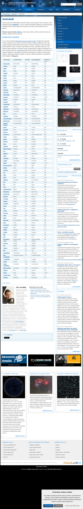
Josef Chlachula (69, 230)
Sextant (5, 243)
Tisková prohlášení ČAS (9, 445)
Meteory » (61, 34)
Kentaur (5, 97)
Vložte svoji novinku (76, 175)
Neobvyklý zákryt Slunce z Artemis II (68, 265)
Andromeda (6, 64)
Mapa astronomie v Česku (36, 454)
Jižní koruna (6, 121)
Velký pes (6, 109)
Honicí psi (6, 134)
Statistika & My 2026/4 (70, 234)
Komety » (60, 31)
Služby (51, 9)
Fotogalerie (40, 9)
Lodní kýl (5, 92)
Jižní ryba (5, 220)
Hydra (5, 163)
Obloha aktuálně (62, 17)
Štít (4, 237)
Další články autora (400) (36, 287)
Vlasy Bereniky (7, 118)
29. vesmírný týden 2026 (10, 374)
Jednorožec (6, 194)
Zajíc (4, 175)
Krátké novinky (62, 176)
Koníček (5, 146)
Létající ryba (6, 275)
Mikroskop (6, 191)
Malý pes (5, 111)
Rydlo (4, 85)
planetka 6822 (12, 330)
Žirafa (5, 87)
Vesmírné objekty (62, 47)
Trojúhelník (6, 259)
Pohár (5, 127)
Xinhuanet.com (71, 204)
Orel (4, 71)
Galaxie (57, 447)
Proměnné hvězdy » (63, 44)
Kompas (5, 227)
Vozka (5, 80)
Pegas (5, 210)
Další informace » (20, 436)
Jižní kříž (5, 129)
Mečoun (5, 141)
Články (4, 9)
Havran (5, 132)
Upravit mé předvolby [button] (72, 506)
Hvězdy (57, 445)
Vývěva (5, 66)
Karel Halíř (68, 295)
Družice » (60, 36)
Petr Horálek (21, 287)
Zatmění (60, 26)
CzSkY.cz (19, 32)
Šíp (4, 245)
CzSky (4, 54)
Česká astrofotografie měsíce (67, 105)
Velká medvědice (6, 264)
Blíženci (5, 153)
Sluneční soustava (60, 454)
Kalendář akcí (62, 130)
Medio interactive (33, 469)
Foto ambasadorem (19, 321)
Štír (4, 234)
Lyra (4, 187)
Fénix (4, 215)
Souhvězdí (9, 334)
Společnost (66, 9)
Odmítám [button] (58, 506)
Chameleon (6, 104)
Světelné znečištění (34, 445)
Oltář (4, 75)
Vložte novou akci (77, 129)
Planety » (60, 39)
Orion (4, 206)
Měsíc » (60, 23)
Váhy (4, 177)
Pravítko (5, 199)
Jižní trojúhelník (6, 256)
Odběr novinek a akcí (64, 164)
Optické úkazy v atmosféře (62, 452)
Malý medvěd (7, 268)
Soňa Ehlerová (69, 208)
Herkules (5, 158)
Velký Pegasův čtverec (64, 297)
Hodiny (5, 160)
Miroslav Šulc (69, 326)
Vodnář (5, 73)
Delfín (5, 139)
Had (4, 239)
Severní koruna (5, 124)
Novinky (13, 9)
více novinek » (76, 286)
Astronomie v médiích (35, 452)
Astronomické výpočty (35, 447)
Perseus (5, 213)
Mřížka (5, 230)
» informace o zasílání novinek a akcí (67, 172)
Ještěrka (5, 170)
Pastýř (5, 83)
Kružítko (5, 106)
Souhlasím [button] (48, 506)
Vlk (4, 182)
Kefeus (5, 99)
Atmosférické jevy (63, 28)
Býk (4, 250)
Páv (4, 208)
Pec (4, 151)
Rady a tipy (32, 450)
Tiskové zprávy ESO (8, 452)
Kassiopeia (6, 94)
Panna (5, 273)
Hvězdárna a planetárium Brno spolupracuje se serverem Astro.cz (40, 462)
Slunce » (60, 20)
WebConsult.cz (57, 469)
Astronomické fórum (34, 457)
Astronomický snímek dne (66, 81)
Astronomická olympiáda (9, 450)
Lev (4, 172)
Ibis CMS (50, 469)
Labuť (4, 137)
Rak (4, 114)
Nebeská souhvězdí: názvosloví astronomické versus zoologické (67, 329)
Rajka (4, 68)
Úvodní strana (6, 14)
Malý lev (5, 180)
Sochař (5, 232)
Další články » (77, 351)
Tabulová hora (7, 189)
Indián (5, 168)
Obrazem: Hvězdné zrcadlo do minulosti (40, 295)
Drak (4, 144)
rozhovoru (71, 237)
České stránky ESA (8, 454)
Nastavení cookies (41, 466)
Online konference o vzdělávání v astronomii (67, 210)
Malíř (4, 218)
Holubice (5, 116)
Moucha (5, 196)
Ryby (4, 222)
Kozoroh (5, 90)
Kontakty (77, 9)
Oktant (5, 201)
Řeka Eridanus (7, 149)
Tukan (5, 261)
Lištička (5, 277)
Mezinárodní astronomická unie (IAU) (26, 41)
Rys (4, 184)
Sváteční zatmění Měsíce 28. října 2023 (39, 290)
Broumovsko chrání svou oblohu (38, 288)
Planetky (57, 450)
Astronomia (20, 50)
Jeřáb (4, 156)
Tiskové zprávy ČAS (8, 447)
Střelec (5, 248)
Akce (20, 9)
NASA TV (5, 457)
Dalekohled (6, 253)
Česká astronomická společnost (13, 462)
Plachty (5, 270)
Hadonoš (5, 203)
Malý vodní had (7, 165)
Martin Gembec (70, 180)
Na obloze (28, 9)
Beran (5, 78)
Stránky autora (23, 330)
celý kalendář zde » (75, 160)
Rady (57, 9)
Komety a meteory (60, 457)
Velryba (5, 102)
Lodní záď (6, 225)
